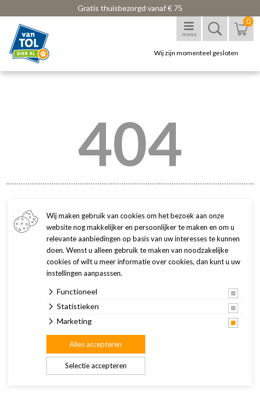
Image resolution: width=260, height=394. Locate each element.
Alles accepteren (95, 344)
